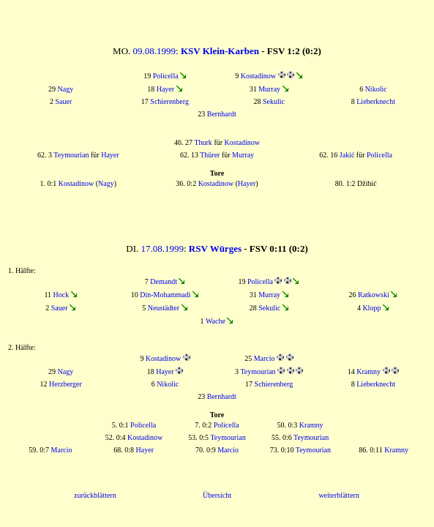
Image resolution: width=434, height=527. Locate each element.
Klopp (371, 308)
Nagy (66, 89)
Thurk (203, 142)
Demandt (163, 281)
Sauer (63, 101)
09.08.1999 (154, 50)
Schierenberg (169, 101)
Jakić (347, 155)
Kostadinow (258, 76)
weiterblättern (338, 495)
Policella (166, 76)
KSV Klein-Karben (220, 50)
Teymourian (71, 155)
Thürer (210, 155)
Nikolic (376, 89)
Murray (269, 89)
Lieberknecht (375, 101)
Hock (61, 295)
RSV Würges (215, 248)
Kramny (368, 371)
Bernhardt (221, 114)
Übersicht (217, 495)
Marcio (264, 358)
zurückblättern (95, 495)
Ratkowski (373, 295)
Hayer (165, 89)
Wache (215, 321)
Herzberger (65, 384)
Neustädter (163, 308)
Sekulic (274, 101)
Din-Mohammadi (165, 295)
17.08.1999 (162, 248)
